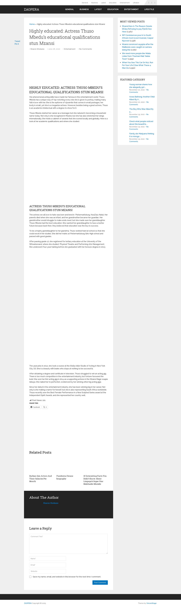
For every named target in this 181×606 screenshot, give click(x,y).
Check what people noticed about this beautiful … (141, 122)
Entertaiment (125, 3)
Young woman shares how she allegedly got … (140, 85)
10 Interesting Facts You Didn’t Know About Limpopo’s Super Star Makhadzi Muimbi (94, 480)
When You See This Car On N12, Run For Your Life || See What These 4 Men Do (137, 65)
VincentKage (151, 603)
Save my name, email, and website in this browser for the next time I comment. (67, 576)
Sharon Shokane (37, 49)
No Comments (85, 49)
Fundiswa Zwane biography (64, 477)
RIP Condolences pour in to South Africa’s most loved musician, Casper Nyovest (137, 38)
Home (32, 24)
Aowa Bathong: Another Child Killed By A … (142, 98)
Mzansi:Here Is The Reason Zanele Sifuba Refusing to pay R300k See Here (137, 29)
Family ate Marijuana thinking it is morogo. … (141, 135)
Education (112, 3)
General (85, 3)
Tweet (17, 41)
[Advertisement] (49, 69)
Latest (103, 3)
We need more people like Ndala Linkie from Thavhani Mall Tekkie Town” (136, 56)
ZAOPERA (31, 9)
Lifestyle (136, 3)
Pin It (17, 44)
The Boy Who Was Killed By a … (141, 110)
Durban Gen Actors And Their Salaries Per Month (41, 477)
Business (94, 3)
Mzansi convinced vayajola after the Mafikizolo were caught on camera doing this (137, 47)
